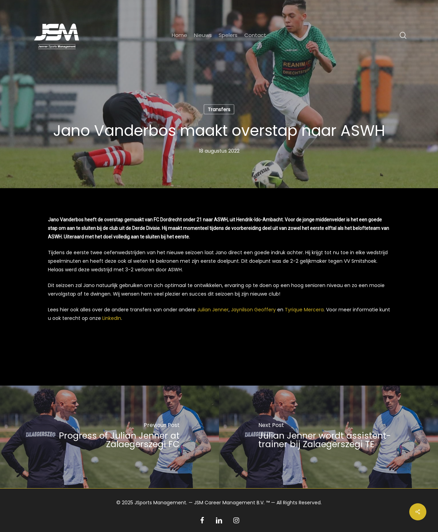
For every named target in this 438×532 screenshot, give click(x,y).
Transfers (219, 109)
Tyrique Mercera (304, 309)
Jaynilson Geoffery (253, 309)
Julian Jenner (213, 309)
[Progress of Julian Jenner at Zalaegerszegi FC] (109, 437)
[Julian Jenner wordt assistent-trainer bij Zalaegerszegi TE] (328, 437)
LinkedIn (111, 318)
